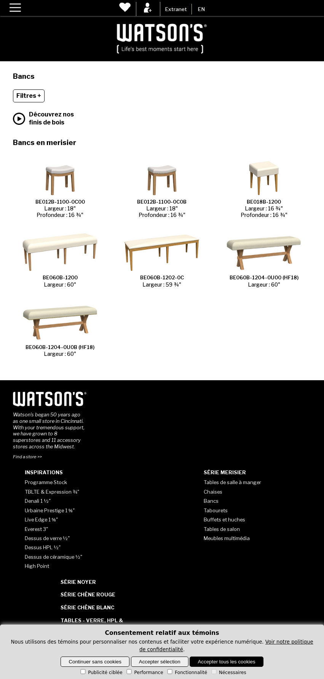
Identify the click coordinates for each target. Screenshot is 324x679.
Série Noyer (78, 582)
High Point (37, 566)
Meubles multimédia (227, 538)
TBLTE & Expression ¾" (52, 492)
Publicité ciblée (100, 672)
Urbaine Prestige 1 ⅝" (50, 510)
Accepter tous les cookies (226, 662)
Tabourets (216, 510)
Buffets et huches (224, 519)
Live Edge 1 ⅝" (41, 519)
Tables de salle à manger (232, 482)
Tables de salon (222, 529)
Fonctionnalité (186, 672)
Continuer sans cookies (95, 662)
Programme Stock (46, 482)
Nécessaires (228, 672)
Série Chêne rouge (88, 594)
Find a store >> (27, 456)
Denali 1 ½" (38, 501)
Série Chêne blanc (87, 607)
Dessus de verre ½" (47, 538)
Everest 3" (36, 529)
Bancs (211, 501)
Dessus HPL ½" (43, 547)
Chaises (213, 492)
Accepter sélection (159, 662)
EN (201, 9)
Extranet (176, 9)
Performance (144, 672)
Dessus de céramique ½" (53, 557)
